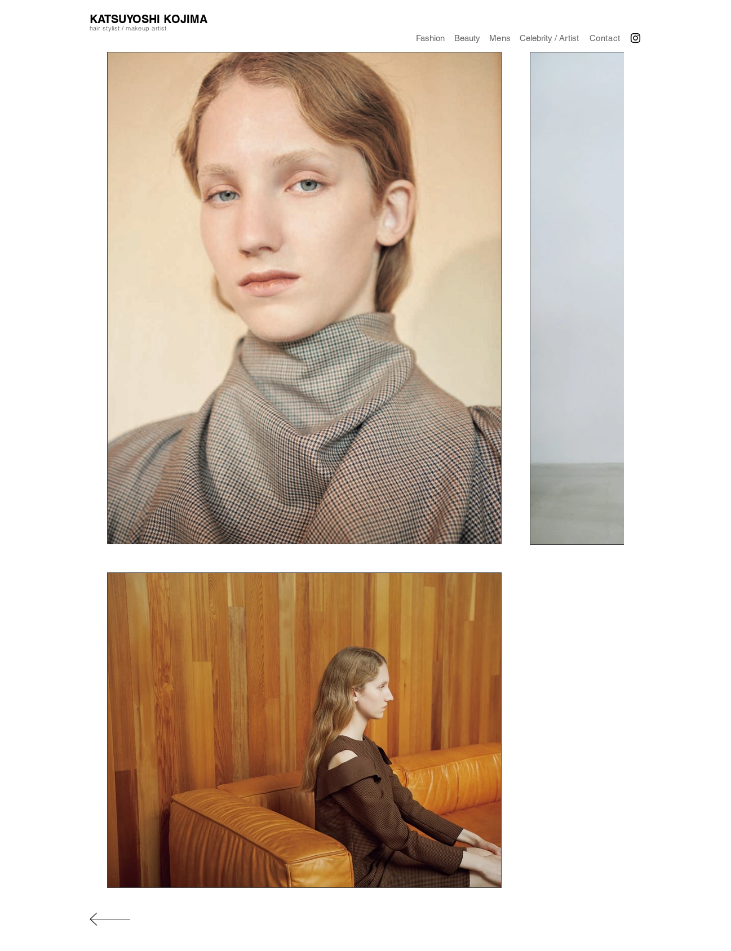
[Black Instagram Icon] (635, 38)
